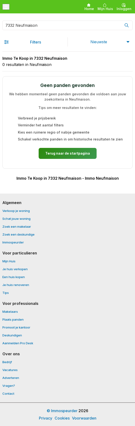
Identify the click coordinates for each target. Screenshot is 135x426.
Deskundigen (12, 335)
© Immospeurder (62, 410)
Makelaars (10, 311)
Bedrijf (7, 362)
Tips (5, 292)
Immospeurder (13, 242)
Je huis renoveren (15, 285)
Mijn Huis (9, 261)
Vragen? (8, 386)
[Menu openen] (6, 7)
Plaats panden (13, 319)
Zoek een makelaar (16, 226)
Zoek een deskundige (18, 234)
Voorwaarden (84, 418)
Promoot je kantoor (16, 327)
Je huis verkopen (15, 269)
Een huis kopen (13, 277)
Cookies (62, 418)
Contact (8, 393)
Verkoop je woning (16, 211)
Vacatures (10, 370)
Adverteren (10, 378)
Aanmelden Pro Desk (17, 343)
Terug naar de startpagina (67, 153)
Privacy (45, 418)
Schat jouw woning (16, 219)
